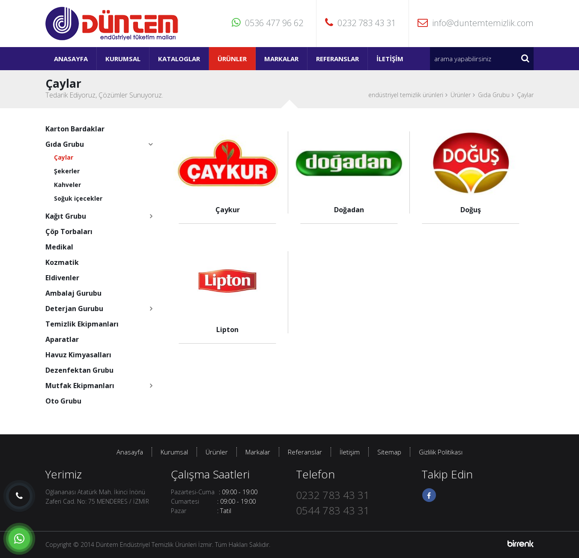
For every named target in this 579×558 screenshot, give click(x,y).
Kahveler (67, 185)
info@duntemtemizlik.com (476, 23)
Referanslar (337, 58)
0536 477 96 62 (267, 23)
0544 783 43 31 (333, 510)
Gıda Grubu (494, 95)
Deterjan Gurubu (74, 308)
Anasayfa (71, 58)
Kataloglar (179, 58)
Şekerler (67, 171)
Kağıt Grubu (65, 216)
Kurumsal (122, 58)
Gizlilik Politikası (441, 452)
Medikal (59, 247)
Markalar (281, 58)
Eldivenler (62, 277)
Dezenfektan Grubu (79, 370)
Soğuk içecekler (78, 198)
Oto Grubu (63, 401)
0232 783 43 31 (360, 23)
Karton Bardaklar (74, 129)
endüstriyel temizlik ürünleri (405, 95)
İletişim (389, 58)
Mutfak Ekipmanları (79, 385)
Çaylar (525, 95)
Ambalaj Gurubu (73, 293)
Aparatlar (62, 339)
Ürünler (232, 58)
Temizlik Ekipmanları (82, 324)
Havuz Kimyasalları (78, 354)
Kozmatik (62, 262)
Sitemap (389, 452)
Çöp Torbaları (69, 231)
